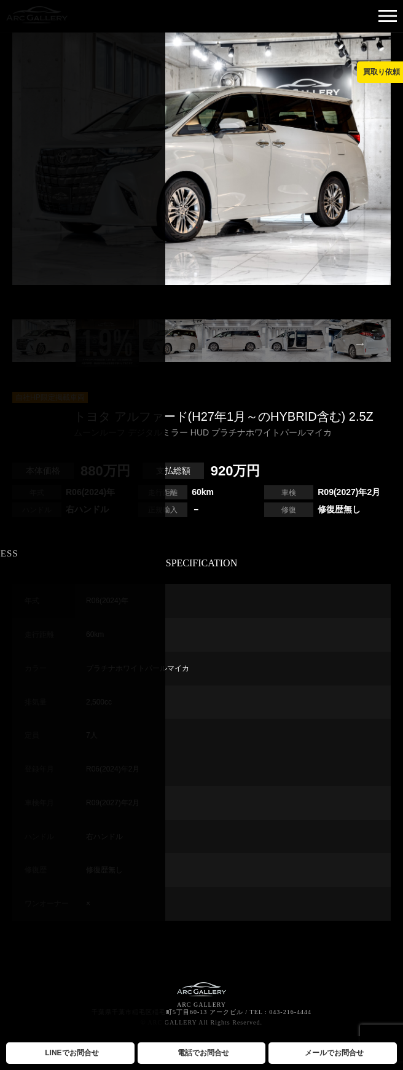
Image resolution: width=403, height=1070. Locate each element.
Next (360, 343)
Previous (43, 343)
